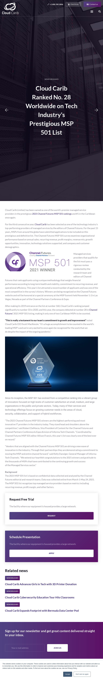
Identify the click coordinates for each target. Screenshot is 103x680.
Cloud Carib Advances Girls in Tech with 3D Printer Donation (41, 584)
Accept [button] (67, 674)
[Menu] (92, 11)
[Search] (99, 11)
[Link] (10, 8)
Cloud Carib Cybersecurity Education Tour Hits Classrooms (39, 597)
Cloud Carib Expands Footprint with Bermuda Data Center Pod (42, 610)
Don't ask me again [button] (82, 674)
